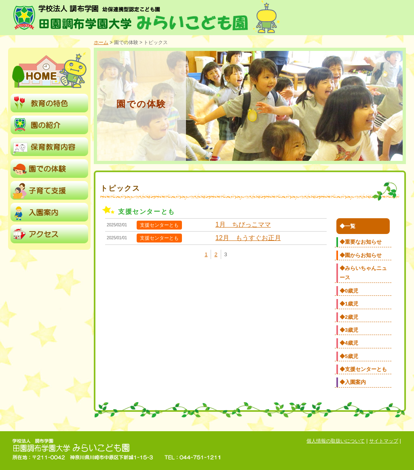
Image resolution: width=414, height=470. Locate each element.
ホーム (101, 42)
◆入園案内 (353, 382)
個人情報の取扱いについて (335, 441)
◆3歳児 (349, 330)
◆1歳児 (349, 304)
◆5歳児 (349, 356)
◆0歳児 (349, 291)
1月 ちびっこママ (243, 224)
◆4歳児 (349, 343)
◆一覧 (347, 226)
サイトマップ (383, 441)
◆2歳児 (349, 317)
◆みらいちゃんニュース (363, 272)
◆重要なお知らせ (361, 242)
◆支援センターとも (363, 369)
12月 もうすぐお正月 (248, 237)
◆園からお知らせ (361, 255)
